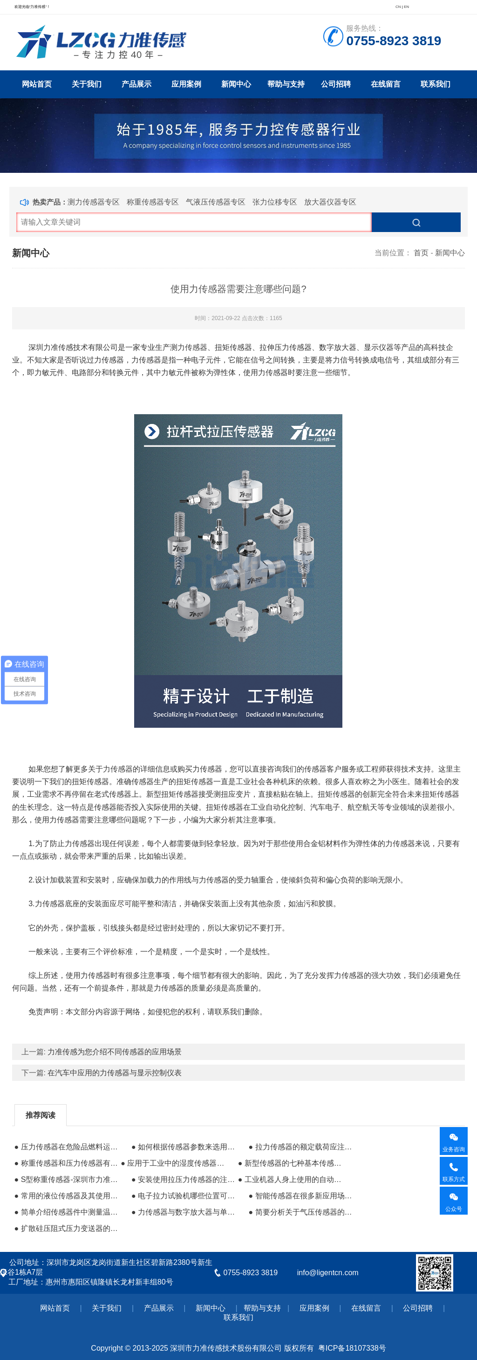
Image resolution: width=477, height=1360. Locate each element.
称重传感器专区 (153, 202)
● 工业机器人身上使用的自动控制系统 (290, 1179)
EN (406, 7)
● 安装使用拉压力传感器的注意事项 (183, 1179)
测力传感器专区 (94, 202)
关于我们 (87, 84)
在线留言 (386, 84)
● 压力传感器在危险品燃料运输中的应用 (66, 1147)
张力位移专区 (274, 202)
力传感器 (118, 769)
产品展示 (136, 84)
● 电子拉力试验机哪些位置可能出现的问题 (183, 1196)
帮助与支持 (286, 84)
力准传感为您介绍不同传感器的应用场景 (115, 1052)
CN (398, 7)
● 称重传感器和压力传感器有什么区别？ (66, 1163)
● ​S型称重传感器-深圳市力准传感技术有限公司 (66, 1179)
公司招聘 (336, 84)
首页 (421, 253)
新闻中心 (236, 84)
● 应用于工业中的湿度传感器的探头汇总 (173, 1163)
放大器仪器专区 (330, 202)
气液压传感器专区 (215, 202)
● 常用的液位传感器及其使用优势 (66, 1196)
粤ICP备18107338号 (352, 1348)
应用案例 (186, 84)
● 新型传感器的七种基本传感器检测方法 (290, 1163)
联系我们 (435, 84)
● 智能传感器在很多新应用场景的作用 (300, 1196)
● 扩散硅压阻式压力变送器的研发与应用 (66, 1228)
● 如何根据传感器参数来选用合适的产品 (183, 1147)
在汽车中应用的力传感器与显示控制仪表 (115, 1073)
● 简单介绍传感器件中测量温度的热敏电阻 (66, 1212)
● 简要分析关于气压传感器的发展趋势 (300, 1212)
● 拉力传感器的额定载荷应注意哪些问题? (300, 1147)
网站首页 (37, 84)
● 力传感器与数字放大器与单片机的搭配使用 (183, 1212)
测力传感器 (188, 347)
